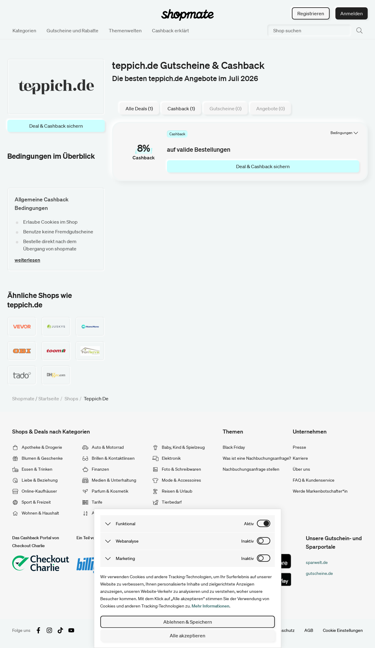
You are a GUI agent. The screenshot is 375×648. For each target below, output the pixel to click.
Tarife (92, 502)
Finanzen (95, 469)
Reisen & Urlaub (172, 491)
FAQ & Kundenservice (313, 480)
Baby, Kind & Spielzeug (178, 447)
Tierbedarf (167, 502)
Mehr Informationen (210, 606)
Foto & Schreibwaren (176, 469)
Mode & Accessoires (176, 480)
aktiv (249, 523)
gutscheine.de (319, 573)
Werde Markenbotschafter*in (320, 491)
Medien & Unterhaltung (109, 480)
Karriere (300, 458)
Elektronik (166, 458)
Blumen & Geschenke (37, 458)
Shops (71, 398)
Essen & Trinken (32, 469)
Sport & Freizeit (31, 502)
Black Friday (234, 447)
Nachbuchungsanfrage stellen (251, 469)
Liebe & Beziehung (35, 480)
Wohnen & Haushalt (35, 513)
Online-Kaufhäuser (34, 491)
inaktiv (247, 541)
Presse (299, 447)
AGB (308, 630)
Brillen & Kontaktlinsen (108, 458)
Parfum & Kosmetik (105, 491)
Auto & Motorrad (103, 447)
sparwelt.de (317, 562)
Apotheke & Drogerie (37, 447)
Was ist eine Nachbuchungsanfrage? (257, 458)
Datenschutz (282, 630)
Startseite (48, 398)
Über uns (301, 469)
